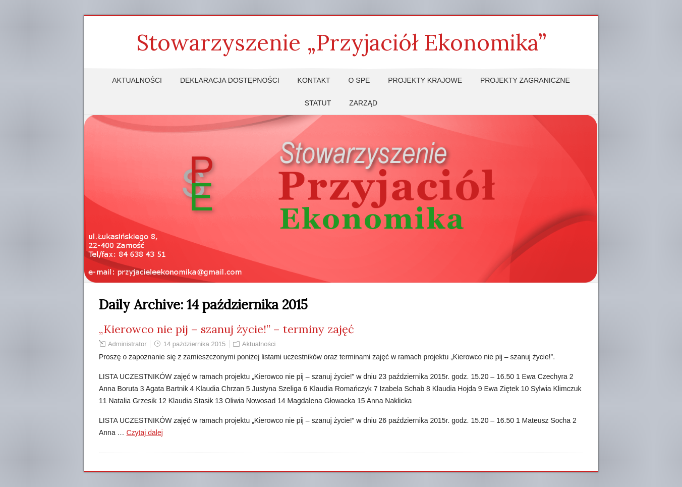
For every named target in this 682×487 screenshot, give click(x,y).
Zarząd (363, 103)
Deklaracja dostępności (229, 80)
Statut (318, 103)
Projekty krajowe (425, 80)
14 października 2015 (194, 344)
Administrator (127, 344)
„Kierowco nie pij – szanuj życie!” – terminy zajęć (226, 329)
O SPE (359, 80)
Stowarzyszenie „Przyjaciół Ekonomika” (341, 42)
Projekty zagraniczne (525, 80)
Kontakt (314, 80)
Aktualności (137, 80)
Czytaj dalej (144, 432)
